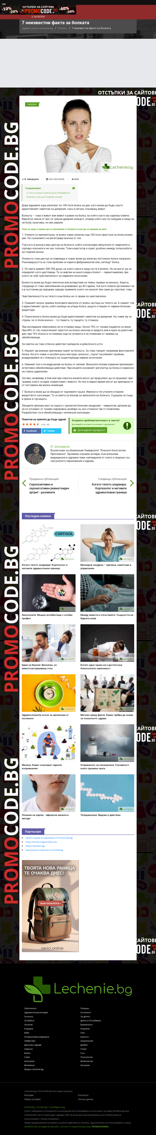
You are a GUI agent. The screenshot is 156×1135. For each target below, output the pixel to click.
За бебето (29, 1020)
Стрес (27, 1057)
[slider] (31, 424)
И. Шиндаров (31, 179)
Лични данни (85, 1099)
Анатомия (29, 1061)
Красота (84, 1036)
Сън (82, 1053)
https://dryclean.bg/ (35, 845)
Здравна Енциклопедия (36, 1012)
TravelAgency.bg (57, 1107)
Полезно (62, 28)
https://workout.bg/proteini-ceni (41, 841)
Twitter (49, 431)
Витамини (29, 1065)
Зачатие (28, 1024)
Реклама (29, 1095)
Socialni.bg (42, 1107)
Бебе (26, 1032)
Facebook (30, 431)
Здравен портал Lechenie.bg (37, 28)
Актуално (85, 1065)
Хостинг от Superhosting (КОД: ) (84, 1126)
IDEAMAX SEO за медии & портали (41, 1126)
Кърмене (85, 1028)
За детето (85, 1016)
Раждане (28, 1028)
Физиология (86, 1061)
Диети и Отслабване (90, 1020)
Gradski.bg (29, 1107)
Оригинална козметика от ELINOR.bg (44, 850)
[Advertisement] (78, 63)
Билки (27, 1053)
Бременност (86, 1024)
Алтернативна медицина (36, 1036)
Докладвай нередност (90, 430)
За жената (85, 1012)
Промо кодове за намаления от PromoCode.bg (49, 837)
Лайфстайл (29, 1040)
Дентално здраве (32, 1044)
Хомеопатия (86, 1040)
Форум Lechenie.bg (33, 1069)
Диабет (84, 1044)
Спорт (83, 1048)
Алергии (28, 1048)
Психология (86, 1057)
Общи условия (32, 1099)
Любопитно (30, 1008)
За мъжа (28, 1016)
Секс (82, 1032)
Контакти (83, 1095)
